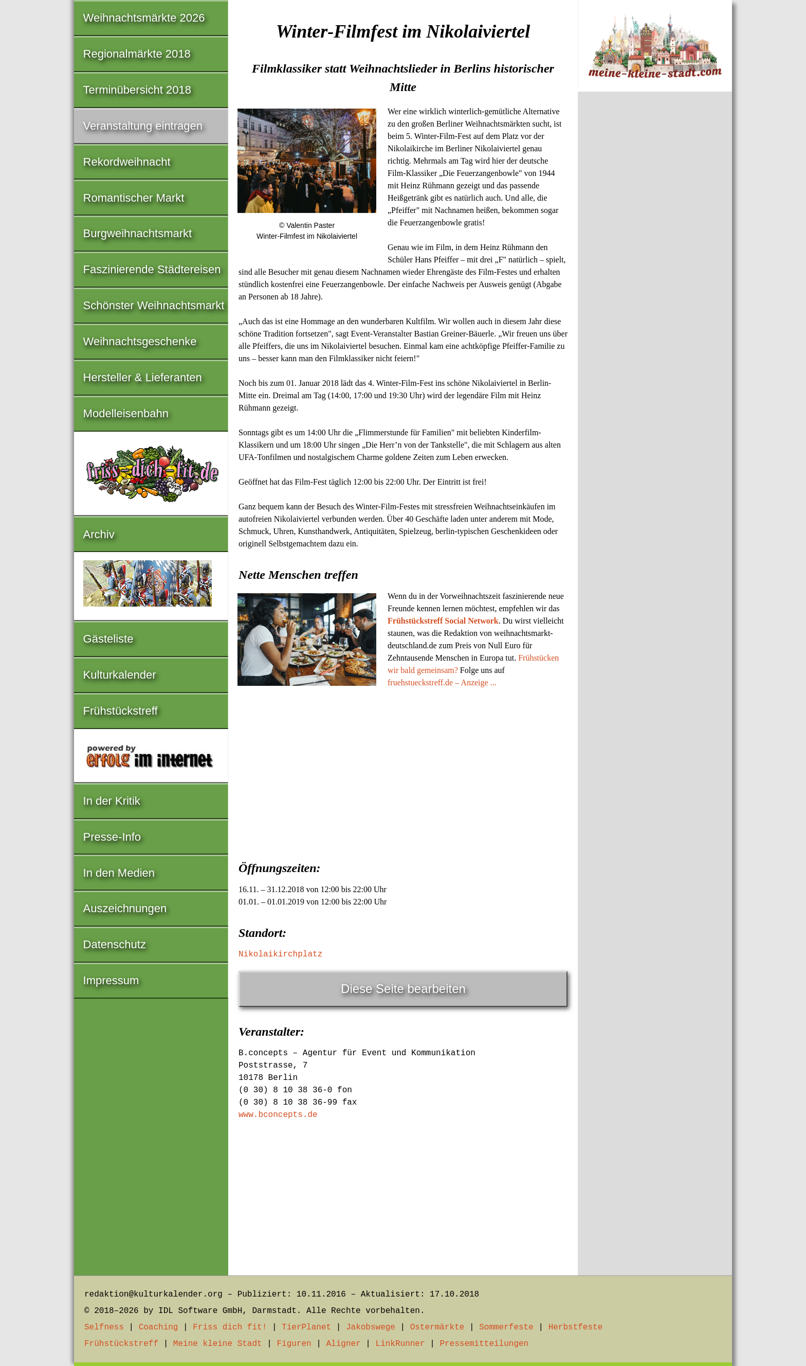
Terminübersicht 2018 (137, 89)
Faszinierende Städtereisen (152, 269)
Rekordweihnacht (127, 161)
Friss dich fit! (230, 1327)
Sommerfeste (506, 1327)
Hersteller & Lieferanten (142, 377)
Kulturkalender (119, 674)
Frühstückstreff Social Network (443, 620)
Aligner (343, 1344)
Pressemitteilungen (483, 1344)
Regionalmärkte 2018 (137, 53)
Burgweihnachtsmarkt (137, 233)
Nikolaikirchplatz (280, 954)
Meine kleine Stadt (217, 1344)
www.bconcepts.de (278, 1115)
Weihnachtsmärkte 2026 (144, 17)
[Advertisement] (403, 771)
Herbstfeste (575, 1327)
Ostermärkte (437, 1327)
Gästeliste (108, 638)
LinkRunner (400, 1344)
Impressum (111, 980)
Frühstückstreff (120, 710)
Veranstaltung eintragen (143, 125)
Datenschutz (114, 944)
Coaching (158, 1327)
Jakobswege (370, 1327)
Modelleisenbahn (126, 413)
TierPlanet (306, 1327)
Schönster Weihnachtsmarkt (154, 305)
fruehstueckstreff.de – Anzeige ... (442, 682)
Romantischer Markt (134, 197)
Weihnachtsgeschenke (140, 341)
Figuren (294, 1344)
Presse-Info (112, 836)
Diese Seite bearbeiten (403, 989)
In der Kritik (111, 800)
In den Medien (119, 872)
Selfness (104, 1327)
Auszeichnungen (125, 908)
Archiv (99, 534)
